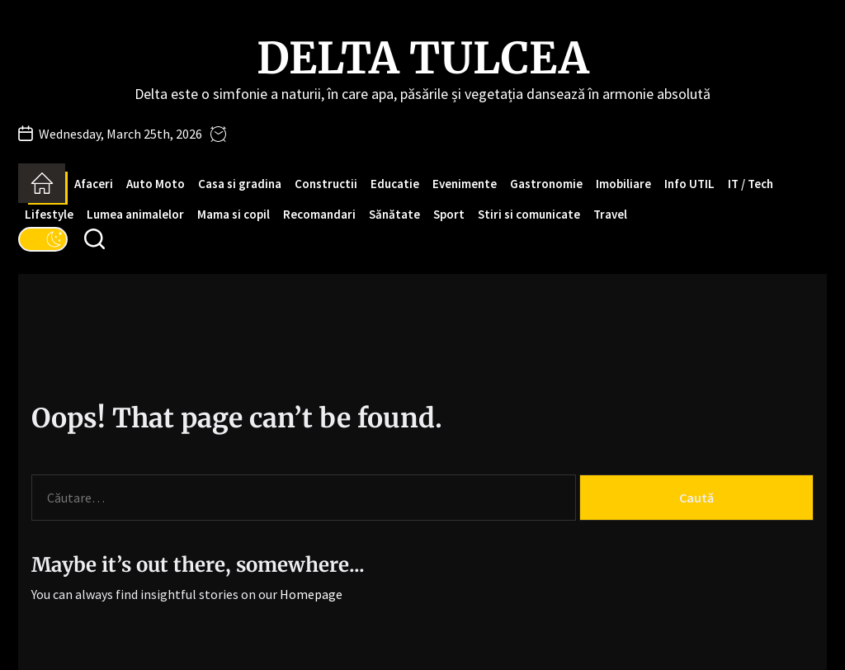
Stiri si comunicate (529, 214)
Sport (449, 214)
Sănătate (394, 214)
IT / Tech (750, 183)
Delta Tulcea (423, 58)
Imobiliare (623, 183)
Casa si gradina (239, 183)
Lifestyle (49, 214)
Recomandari (319, 214)
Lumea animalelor (135, 214)
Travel (610, 214)
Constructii (326, 183)
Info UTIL (689, 183)
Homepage (311, 594)
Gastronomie (546, 183)
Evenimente (464, 183)
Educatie (395, 183)
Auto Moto (155, 183)
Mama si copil (233, 214)
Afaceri (93, 183)
